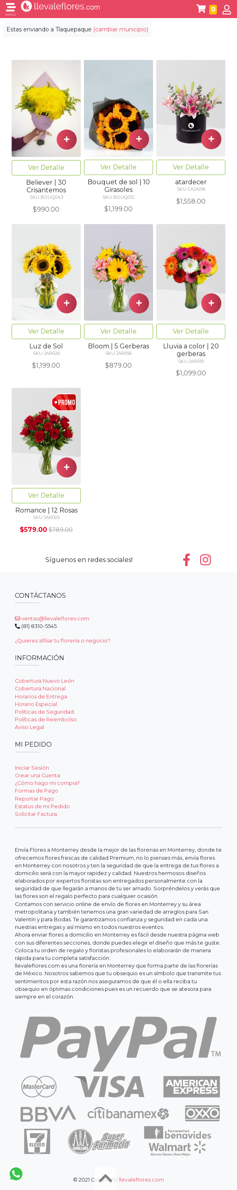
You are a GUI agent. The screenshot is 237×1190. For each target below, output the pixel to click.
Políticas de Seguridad (44, 712)
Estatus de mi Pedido (42, 806)
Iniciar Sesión (32, 768)
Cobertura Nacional (40, 689)
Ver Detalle (46, 167)
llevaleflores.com (141, 1180)
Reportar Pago (34, 799)
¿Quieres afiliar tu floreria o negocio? (62, 641)
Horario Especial (36, 704)
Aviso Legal (29, 727)
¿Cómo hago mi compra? (47, 783)
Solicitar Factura (36, 814)
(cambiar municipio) (120, 29)
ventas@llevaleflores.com (52, 619)
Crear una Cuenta (37, 775)
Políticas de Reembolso (46, 719)
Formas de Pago (36, 791)
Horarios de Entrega (41, 697)
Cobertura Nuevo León (44, 681)
